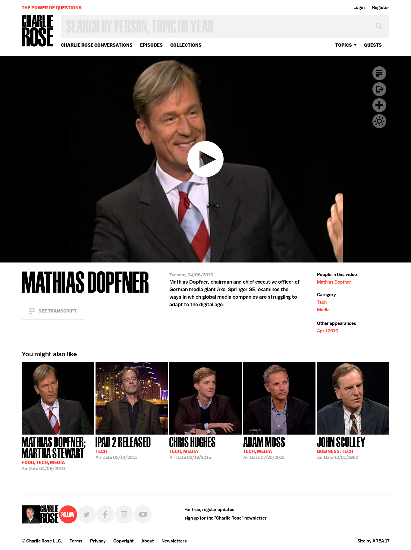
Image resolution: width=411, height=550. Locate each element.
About (147, 541)
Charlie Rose (38, 31)
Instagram (124, 514)
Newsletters (174, 541)
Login (359, 8)
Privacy (98, 541)
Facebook (105, 514)
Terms (76, 541)
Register (380, 8)
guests (373, 45)
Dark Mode (379, 121)
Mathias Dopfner (334, 282)
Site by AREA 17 (373, 541)
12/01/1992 (341, 447)
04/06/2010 (58, 453)
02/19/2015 (192, 447)
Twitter (87, 514)
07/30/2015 (264, 447)
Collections (186, 45)
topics (343, 45)
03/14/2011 (123, 447)
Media (323, 310)
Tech (322, 302)
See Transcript (58, 311)
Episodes (151, 45)
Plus (379, 105)
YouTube (143, 514)
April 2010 (327, 331)
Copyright (123, 541)
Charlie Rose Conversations (97, 45)
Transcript (379, 73)
